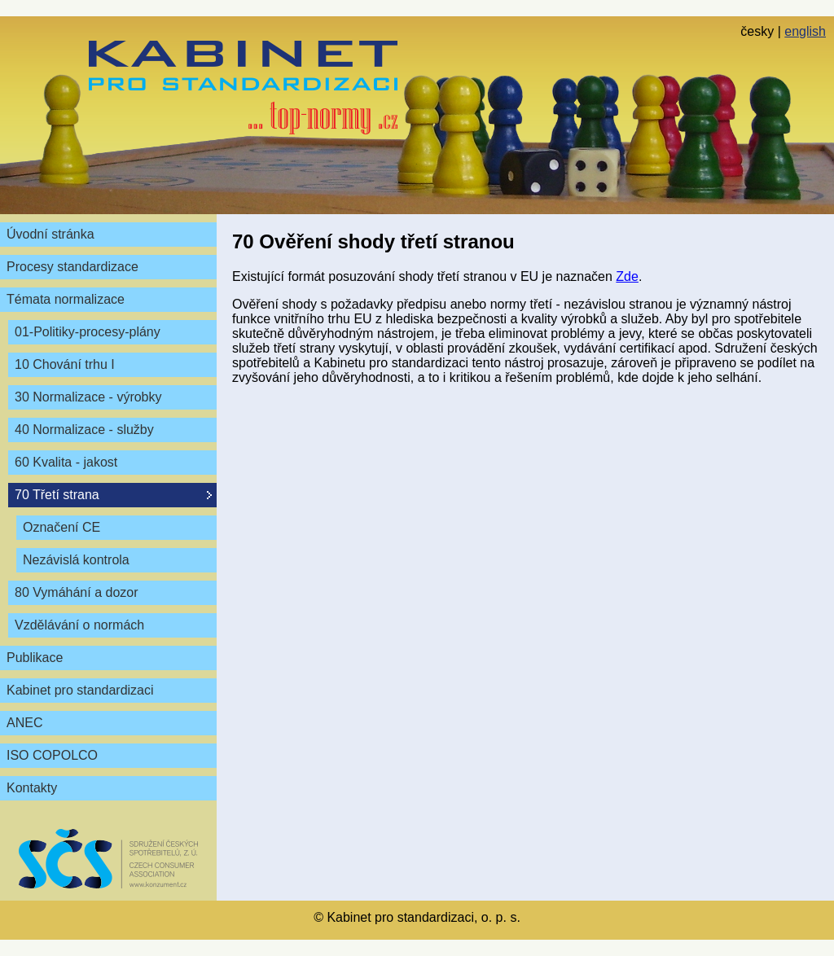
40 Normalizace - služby (84, 429)
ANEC (24, 723)
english (805, 31)
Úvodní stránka (50, 234)
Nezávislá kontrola (76, 560)
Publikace (35, 657)
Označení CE (61, 527)
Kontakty (32, 788)
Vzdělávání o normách (79, 625)
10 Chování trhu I (65, 364)
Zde (627, 276)
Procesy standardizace (72, 267)
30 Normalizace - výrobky (88, 397)
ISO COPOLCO (52, 755)
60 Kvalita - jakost (66, 462)
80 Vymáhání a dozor (76, 592)
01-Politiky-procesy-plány (87, 332)
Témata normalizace (66, 299)
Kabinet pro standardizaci (80, 690)
